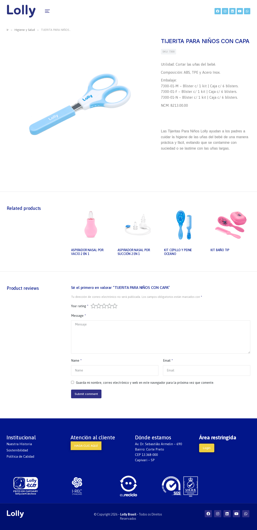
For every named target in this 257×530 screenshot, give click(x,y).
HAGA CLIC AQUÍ (86, 445)
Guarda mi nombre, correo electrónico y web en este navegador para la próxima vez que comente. (145, 382)
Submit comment (86, 394)
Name (76, 360)
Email (168, 360)
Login (207, 448)
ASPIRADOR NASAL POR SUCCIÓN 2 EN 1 (134, 252)
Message (78, 315)
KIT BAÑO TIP (220, 250)
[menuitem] (59, 11)
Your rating (79, 306)
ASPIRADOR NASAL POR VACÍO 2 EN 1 (87, 252)
